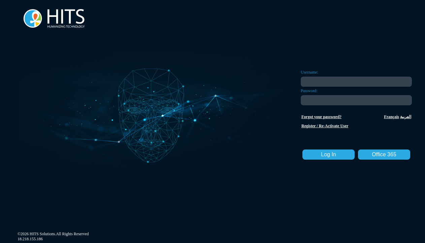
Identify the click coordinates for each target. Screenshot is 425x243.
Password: (309, 90)
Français (391, 116)
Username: (309, 72)
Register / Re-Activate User (324, 126)
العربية (405, 116)
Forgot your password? (321, 116)
